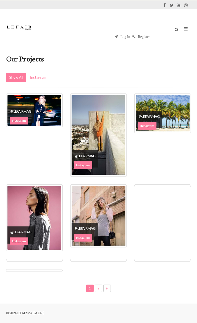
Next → (107, 288)
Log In (122, 37)
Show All (16, 77)
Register (141, 37)
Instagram (38, 77)
